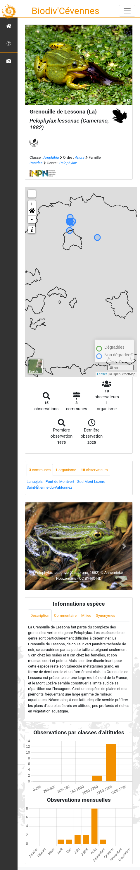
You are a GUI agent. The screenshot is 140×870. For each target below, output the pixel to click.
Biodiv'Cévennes (65, 10)
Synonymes (105, 615)
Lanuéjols (35, 481)
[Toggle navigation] (127, 11)
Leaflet (102, 374)
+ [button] (32, 204)
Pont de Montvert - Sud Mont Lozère (75, 481)
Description (39, 615)
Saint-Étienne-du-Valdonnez (49, 487)
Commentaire (65, 615)
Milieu (86, 615)
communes (40, 470)
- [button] (32, 219)
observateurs (94, 470)
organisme (65, 470)
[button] (32, 212)
